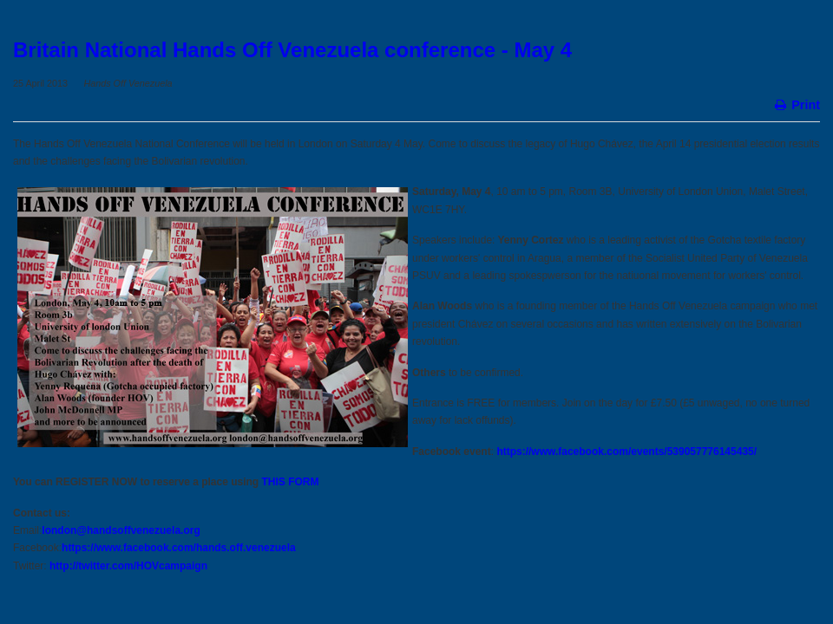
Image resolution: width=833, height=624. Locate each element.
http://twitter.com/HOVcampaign (128, 566)
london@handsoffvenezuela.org (121, 530)
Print (796, 103)
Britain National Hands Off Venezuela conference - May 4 (292, 50)
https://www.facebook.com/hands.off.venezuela (179, 548)
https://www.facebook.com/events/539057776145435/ (626, 451)
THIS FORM (290, 482)
